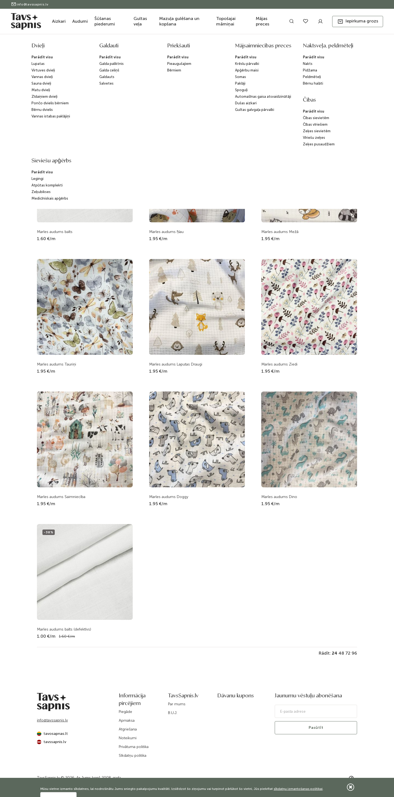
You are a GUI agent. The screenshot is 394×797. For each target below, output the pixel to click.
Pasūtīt (316, 727)
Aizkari (59, 21)
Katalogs (164, 47)
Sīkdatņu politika (132, 755)
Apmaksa (127, 720)
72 (347, 653)
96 (354, 653)
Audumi (80, 21)
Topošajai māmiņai (226, 21)
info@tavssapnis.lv (29, 4)
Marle (249, 47)
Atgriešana (128, 729)
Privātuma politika (134, 746)
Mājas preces (262, 21)
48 (341, 653)
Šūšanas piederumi (104, 21)
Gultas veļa (140, 21)
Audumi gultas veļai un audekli (215, 47)
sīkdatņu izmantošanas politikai (298, 789)
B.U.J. (172, 712)
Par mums (177, 704)
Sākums (145, 47)
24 (334, 653)
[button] (357, 21)
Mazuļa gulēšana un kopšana (179, 21)
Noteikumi (128, 738)
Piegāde (125, 711)
